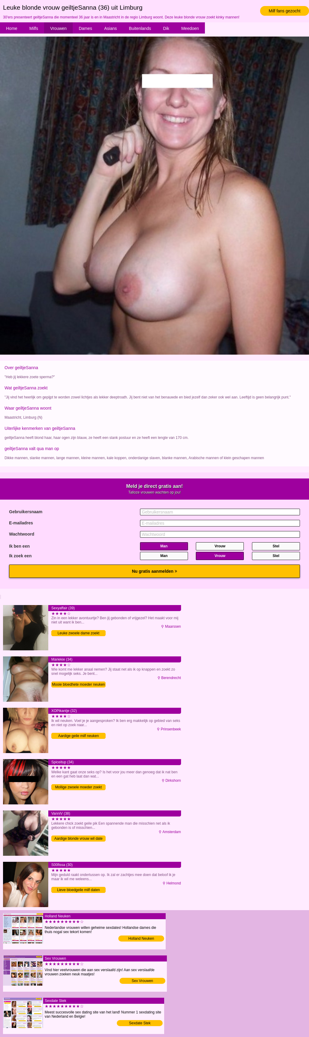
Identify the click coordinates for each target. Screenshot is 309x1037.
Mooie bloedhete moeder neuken (78, 684)
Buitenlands (140, 28)
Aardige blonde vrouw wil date (78, 838)
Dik (166, 28)
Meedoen (190, 28)
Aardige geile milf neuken (78, 736)
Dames (85, 28)
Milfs (33, 28)
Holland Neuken (141, 938)
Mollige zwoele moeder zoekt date (78, 787)
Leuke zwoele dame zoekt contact (79, 633)
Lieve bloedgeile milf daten (78, 890)
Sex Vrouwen (142, 981)
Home (11, 28)
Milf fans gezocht (284, 10)
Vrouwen (58, 28)
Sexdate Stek (140, 1023)
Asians (110, 28)
